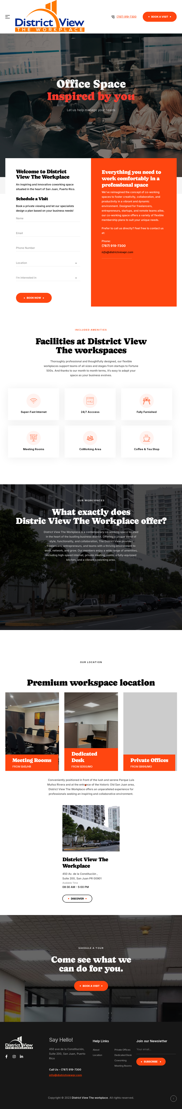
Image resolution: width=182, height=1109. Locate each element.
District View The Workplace (85, 862)
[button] (160, 17)
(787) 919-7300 (114, 246)
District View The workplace (90, 1097)
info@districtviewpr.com (118, 252)
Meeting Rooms (31, 760)
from (16, 766)
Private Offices (149, 760)
